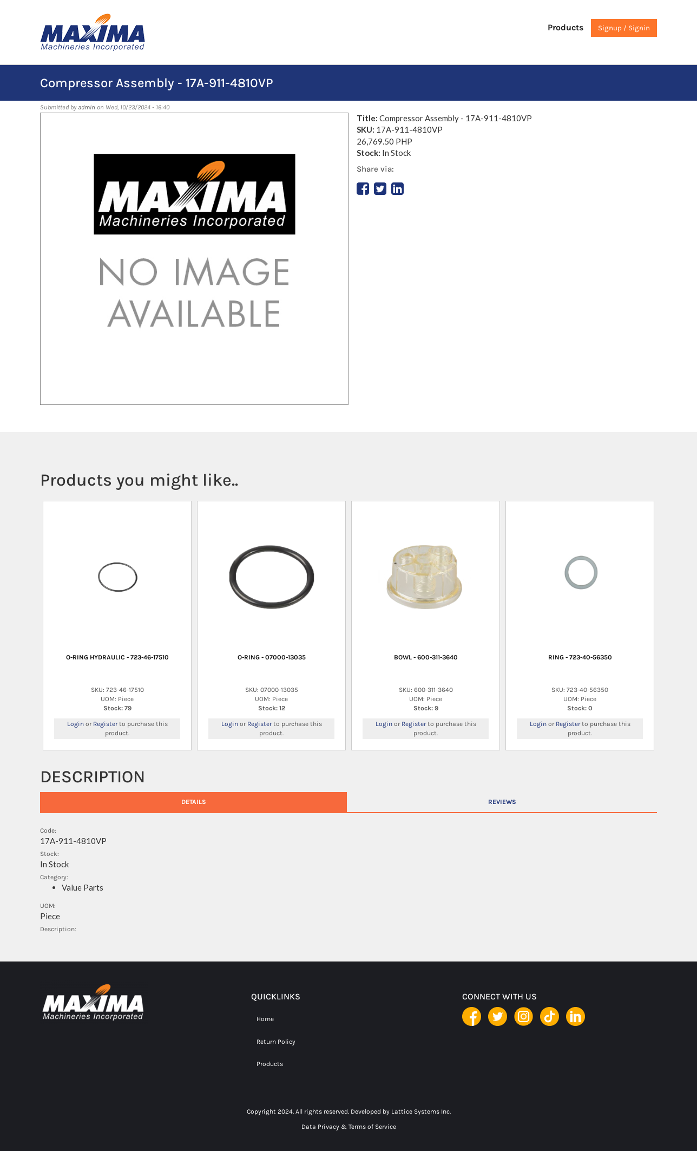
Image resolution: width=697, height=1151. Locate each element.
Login (75, 724)
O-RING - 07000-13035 (272, 657)
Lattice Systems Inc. (421, 1111)
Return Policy (276, 1041)
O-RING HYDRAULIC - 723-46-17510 (117, 657)
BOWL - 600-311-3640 (426, 657)
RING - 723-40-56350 (580, 657)
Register (105, 724)
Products (565, 27)
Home (265, 1019)
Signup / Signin (624, 28)
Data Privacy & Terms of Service (348, 1126)
